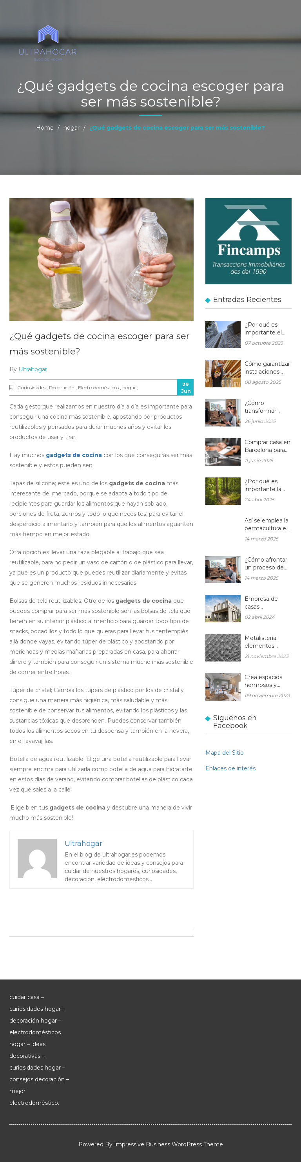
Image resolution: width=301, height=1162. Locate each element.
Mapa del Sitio (224, 752)
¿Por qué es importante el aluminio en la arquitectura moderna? (263, 329)
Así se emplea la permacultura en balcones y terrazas (267, 525)
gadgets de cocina (74, 455)
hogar (71, 127)
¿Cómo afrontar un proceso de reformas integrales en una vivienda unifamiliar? (268, 564)
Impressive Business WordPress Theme (168, 1144)
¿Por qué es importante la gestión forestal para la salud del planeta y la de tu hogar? (268, 486)
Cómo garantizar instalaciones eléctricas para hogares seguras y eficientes (267, 368)
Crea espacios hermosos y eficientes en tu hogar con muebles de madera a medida (266, 682)
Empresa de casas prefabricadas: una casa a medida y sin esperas (263, 603)
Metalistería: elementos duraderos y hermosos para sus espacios (265, 642)
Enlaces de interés (230, 768)
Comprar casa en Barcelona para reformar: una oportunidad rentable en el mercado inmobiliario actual (267, 447)
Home (45, 127)
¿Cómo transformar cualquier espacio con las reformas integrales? (268, 407)
